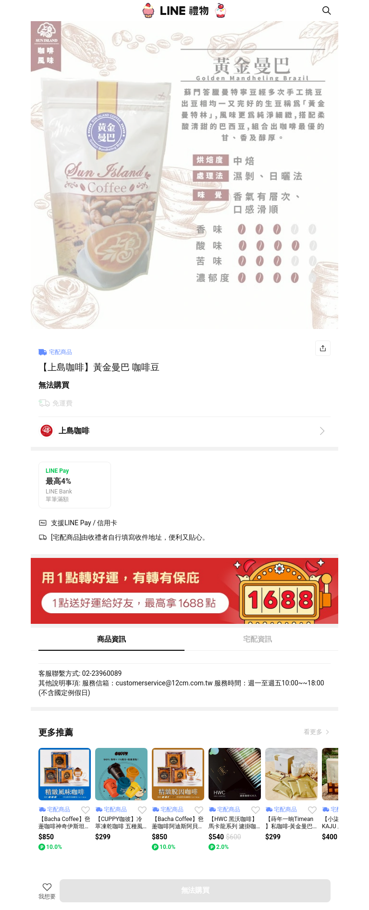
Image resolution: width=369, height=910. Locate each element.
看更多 (314, 731)
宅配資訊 (257, 639)
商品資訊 (111, 639)
